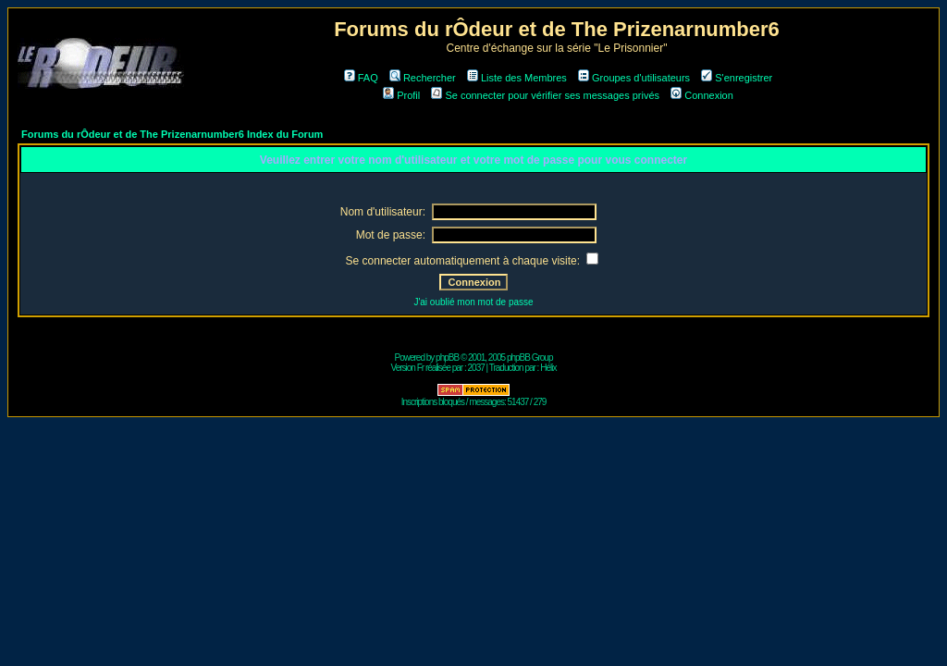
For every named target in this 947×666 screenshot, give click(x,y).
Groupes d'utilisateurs (634, 77)
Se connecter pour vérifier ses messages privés (545, 95)
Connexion (701, 95)
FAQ (361, 77)
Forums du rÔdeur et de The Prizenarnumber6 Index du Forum (172, 134)
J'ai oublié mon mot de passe (473, 302)
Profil (401, 95)
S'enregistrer (736, 77)
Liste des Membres (517, 77)
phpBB (447, 357)
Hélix (548, 368)
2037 (476, 368)
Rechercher (422, 77)
